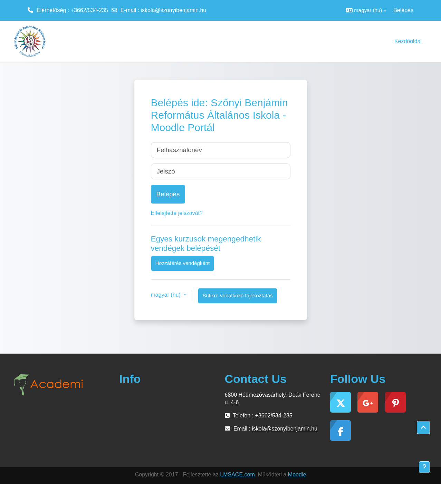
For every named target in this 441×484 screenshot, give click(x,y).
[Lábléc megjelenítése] (424, 467)
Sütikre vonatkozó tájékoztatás (237, 295)
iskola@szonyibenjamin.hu (174, 10)
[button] (366, 10)
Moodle (297, 474)
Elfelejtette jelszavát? (177, 213)
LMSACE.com (237, 474)
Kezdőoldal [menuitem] (408, 41)
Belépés (403, 10)
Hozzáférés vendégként (182, 263)
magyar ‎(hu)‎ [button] (166, 295)
